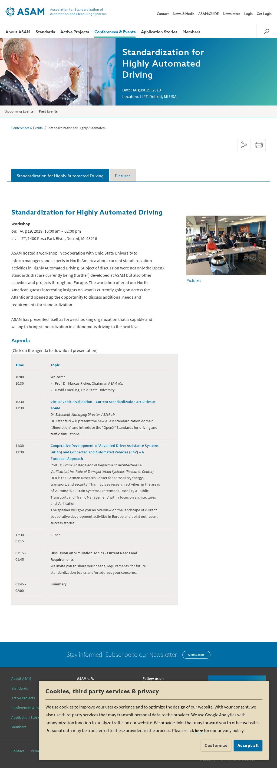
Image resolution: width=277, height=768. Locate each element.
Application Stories (159, 32)
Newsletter (231, 14)
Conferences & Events (115, 32)
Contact (163, 14)
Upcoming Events (19, 111)
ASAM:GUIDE (208, 14)
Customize (216, 745)
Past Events (48, 111)
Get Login (264, 14)
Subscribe (196, 655)
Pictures (122, 176)
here (199, 730)
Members (191, 32)
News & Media (183, 14)
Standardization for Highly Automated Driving (60, 176)
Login (248, 14)
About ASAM (17, 32)
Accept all (248, 745)
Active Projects (74, 32)
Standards (45, 32)
